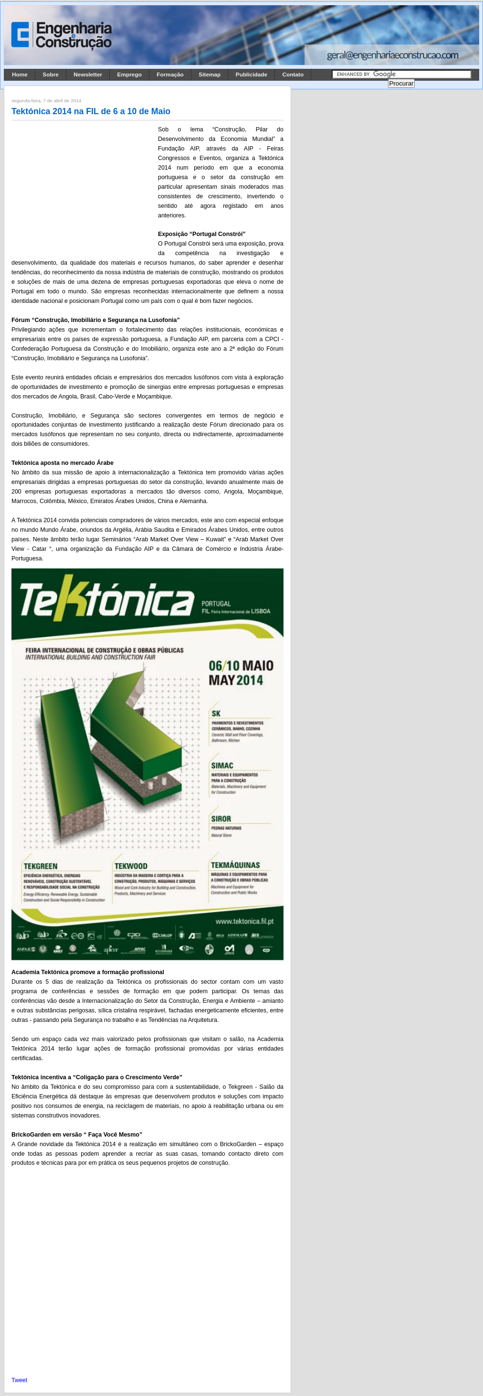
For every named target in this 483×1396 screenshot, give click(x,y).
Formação (170, 74)
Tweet (19, 1380)
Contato (293, 74)
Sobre (50, 74)
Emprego (129, 74)
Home (20, 74)
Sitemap (209, 74)
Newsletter (88, 74)
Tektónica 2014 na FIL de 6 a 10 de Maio (90, 111)
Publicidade (251, 74)
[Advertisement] (83, 187)
